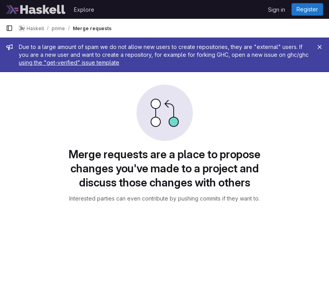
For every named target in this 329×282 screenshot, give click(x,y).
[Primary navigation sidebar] (9, 28)
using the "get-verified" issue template (69, 62)
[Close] (319, 47)
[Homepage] (36, 9)
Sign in (276, 9)
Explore (84, 9)
